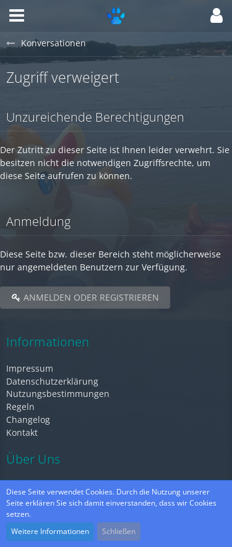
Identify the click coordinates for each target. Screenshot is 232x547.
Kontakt (22, 432)
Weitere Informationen (50, 531)
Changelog (28, 419)
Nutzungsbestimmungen (58, 393)
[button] (16, 15)
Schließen (118, 531)
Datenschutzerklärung (52, 381)
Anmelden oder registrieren (85, 297)
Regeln (20, 406)
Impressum (29, 368)
